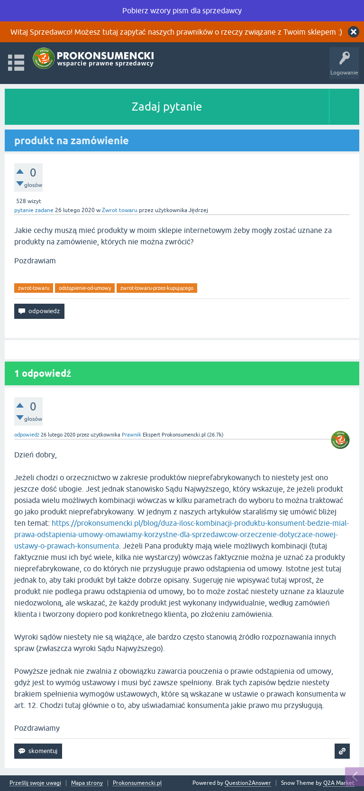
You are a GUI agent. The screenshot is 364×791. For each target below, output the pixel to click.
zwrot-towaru (33, 288)
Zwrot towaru (119, 210)
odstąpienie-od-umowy (85, 288)
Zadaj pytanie (167, 106)
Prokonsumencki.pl (137, 783)
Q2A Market (339, 783)
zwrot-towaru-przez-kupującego (156, 288)
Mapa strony (87, 783)
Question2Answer (248, 783)
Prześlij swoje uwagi (35, 783)
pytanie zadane (34, 210)
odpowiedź (26, 434)
